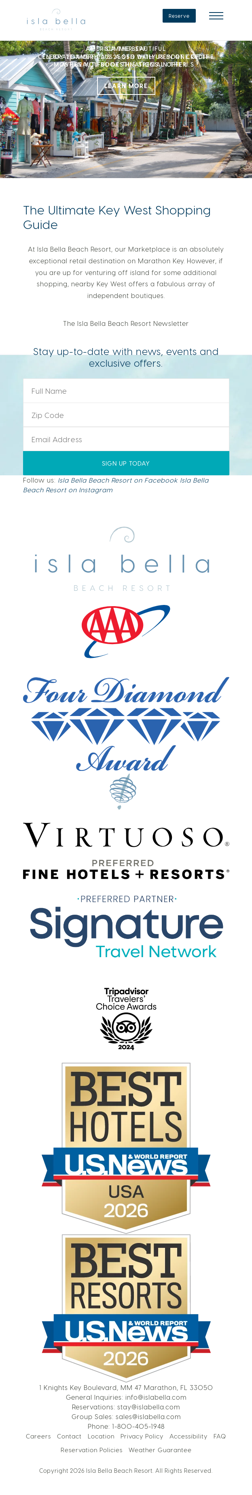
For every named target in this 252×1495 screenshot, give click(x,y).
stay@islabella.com (148, 1407)
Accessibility (188, 1436)
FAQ (220, 1436)
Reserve (179, 16)
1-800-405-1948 (138, 1426)
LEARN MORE (126, 85)
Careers (38, 1436)
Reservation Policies (92, 1449)
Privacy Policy (142, 1436)
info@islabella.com (155, 1397)
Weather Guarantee (160, 1449)
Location (101, 1436)
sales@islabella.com (148, 1416)
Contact (69, 1436)
